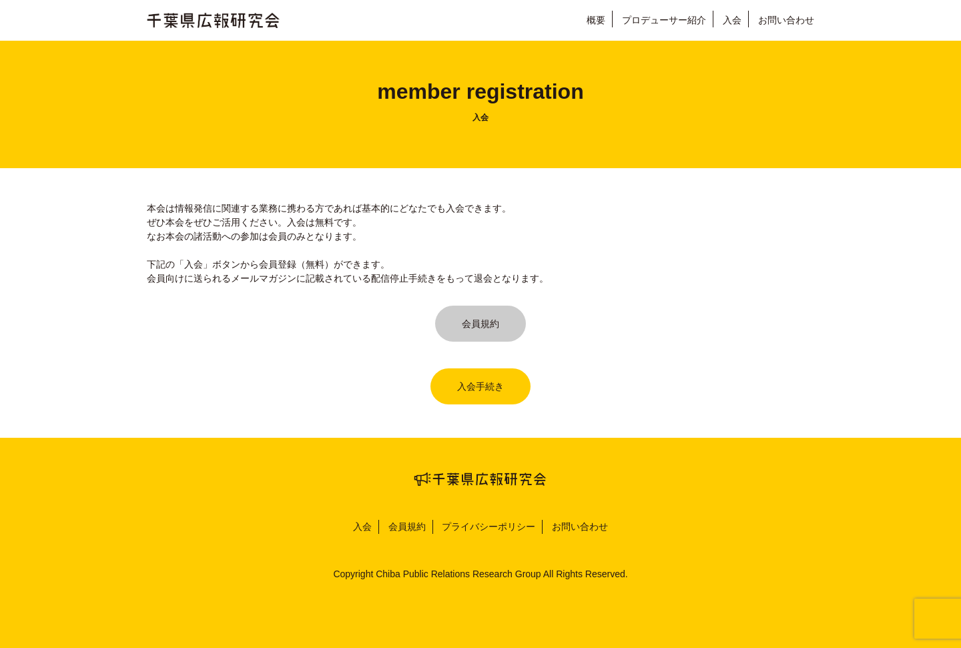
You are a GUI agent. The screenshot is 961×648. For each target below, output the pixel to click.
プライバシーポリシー (488, 526)
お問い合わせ (786, 20)
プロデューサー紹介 (664, 20)
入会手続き (480, 386)
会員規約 (480, 323)
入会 (732, 20)
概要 (596, 20)
